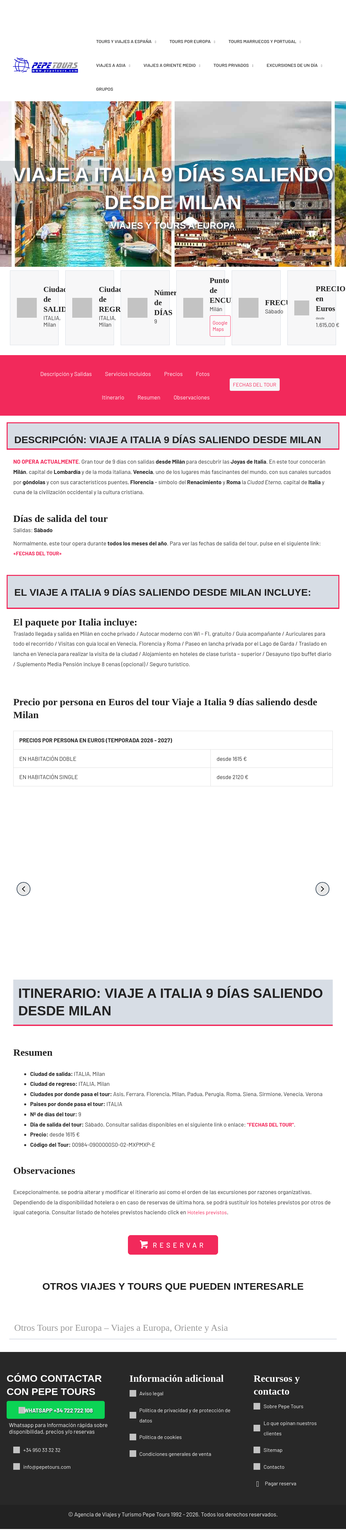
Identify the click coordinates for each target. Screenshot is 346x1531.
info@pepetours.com (48, 1468)
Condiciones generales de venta (178, 1455)
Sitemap (273, 1451)
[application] (153, 41)
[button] (23, 890)
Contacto (274, 1468)
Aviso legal (152, 1395)
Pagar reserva (282, 1485)
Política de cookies (162, 1438)
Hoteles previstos (208, 1213)
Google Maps (220, 326)
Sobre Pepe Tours (284, 1408)
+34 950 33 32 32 (43, 1451)
